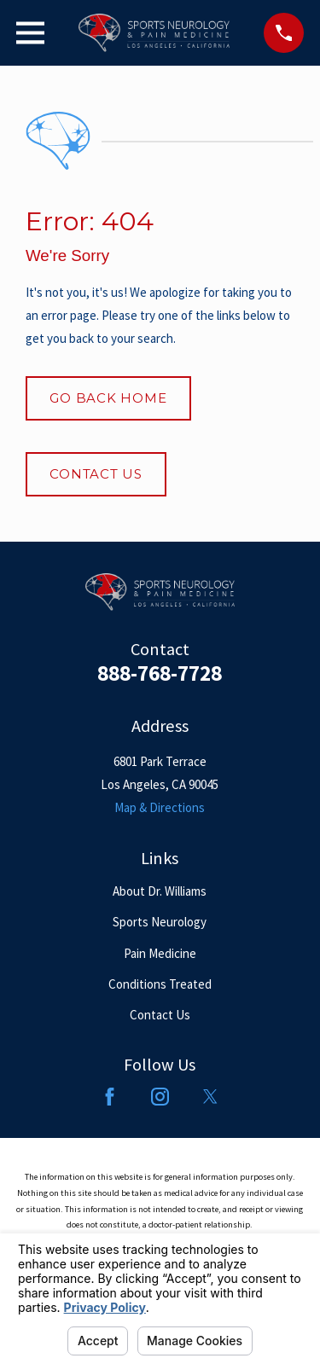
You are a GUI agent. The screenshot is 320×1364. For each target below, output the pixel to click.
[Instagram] (160, 1097)
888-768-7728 (159, 673)
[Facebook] (110, 1097)
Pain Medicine (160, 953)
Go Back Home (107, 398)
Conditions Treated (160, 984)
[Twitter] (210, 1097)
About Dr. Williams (160, 891)
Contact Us (96, 474)
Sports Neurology (160, 922)
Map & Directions (159, 807)
